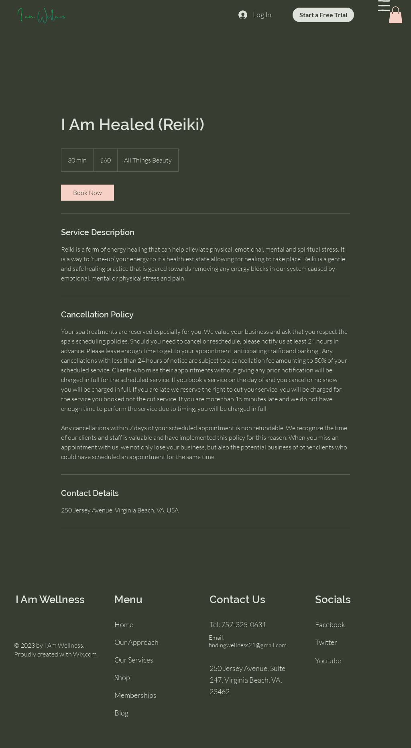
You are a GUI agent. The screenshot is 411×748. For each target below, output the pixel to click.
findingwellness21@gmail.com (248, 645)
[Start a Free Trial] (323, 14)
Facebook (330, 624)
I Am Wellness (50, 600)
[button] (384, 5)
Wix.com (85, 654)
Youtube (328, 660)
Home (123, 624)
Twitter (326, 642)
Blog (121, 712)
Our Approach (136, 642)
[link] (87, 193)
